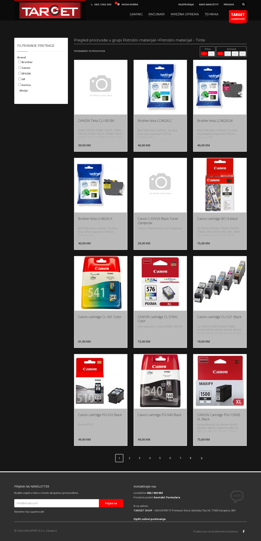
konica (24, 85)
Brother (25, 62)
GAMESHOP (238, 17)
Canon (24, 68)
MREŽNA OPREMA (185, 14)
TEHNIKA (211, 14)
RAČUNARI (156, 14)
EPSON (24, 73)
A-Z (220, 53)
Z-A (227, 53)
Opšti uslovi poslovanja (150, 519)
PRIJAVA (229, 4)
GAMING (136, 14)
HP (21, 79)
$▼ (242, 53)
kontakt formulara (167, 497)
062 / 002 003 (155, 493)
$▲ (235, 53)
